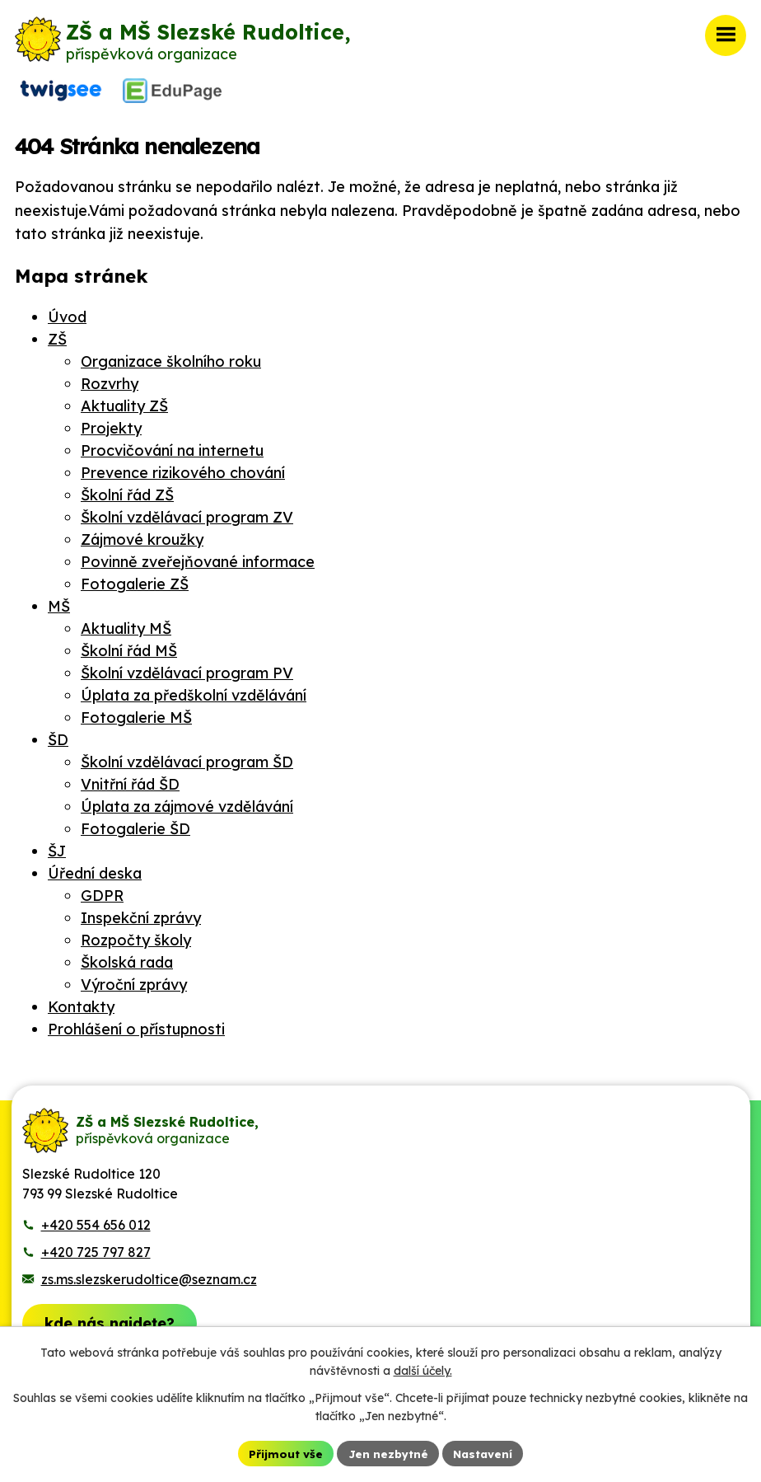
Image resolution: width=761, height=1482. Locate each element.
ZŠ (57, 335)
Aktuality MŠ (126, 624)
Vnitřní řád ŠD (130, 780)
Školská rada (127, 958)
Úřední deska (95, 869)
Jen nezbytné (387, 1452)
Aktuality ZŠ (124, 401)
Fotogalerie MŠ (136, 713)
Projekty (111, 424)
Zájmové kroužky (142, 535)
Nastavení (485, 1452)
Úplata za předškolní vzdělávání (193, 691)
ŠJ (57, 846)
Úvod (67, 312)
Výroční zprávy (134, 980)
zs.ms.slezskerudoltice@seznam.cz (149, 1275)
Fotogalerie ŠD (135, 824)
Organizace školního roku (171, 357)
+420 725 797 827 (96, 1248)
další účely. (423, 1369)
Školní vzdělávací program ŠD (187, 757)
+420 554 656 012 (96, 1220)
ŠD (58, 735)
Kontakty (81, 1002)
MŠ (59, 602)
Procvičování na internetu (172, 446)
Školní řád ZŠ (127, 490)
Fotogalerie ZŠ (135, 579)
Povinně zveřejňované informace (198, 557)
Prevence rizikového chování (183, 468)
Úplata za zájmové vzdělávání (187, 802)
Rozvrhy (109, 379)
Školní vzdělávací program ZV (187, 513)
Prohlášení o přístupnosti (136, 1024)
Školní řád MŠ (129, 646)
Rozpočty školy (136, 935)
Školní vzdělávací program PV (187, 668)
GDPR (102, 891)
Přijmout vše (282, 1452)
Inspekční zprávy (141, 913)
